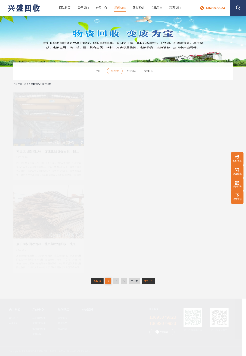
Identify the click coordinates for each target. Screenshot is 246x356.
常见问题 (148, 71)
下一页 (134, 281)
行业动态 (131, 71)
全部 (98, 71)
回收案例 (138, 7)
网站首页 (64, 7)
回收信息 (114, 71)
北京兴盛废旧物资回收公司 (24, 7)
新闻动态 (120, 7)
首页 (26, 84)
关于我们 (83, 7)
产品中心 (101, 7)
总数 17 (97, 281)
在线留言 (156, 7)
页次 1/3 (148, 281)
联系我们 (175, 7)
